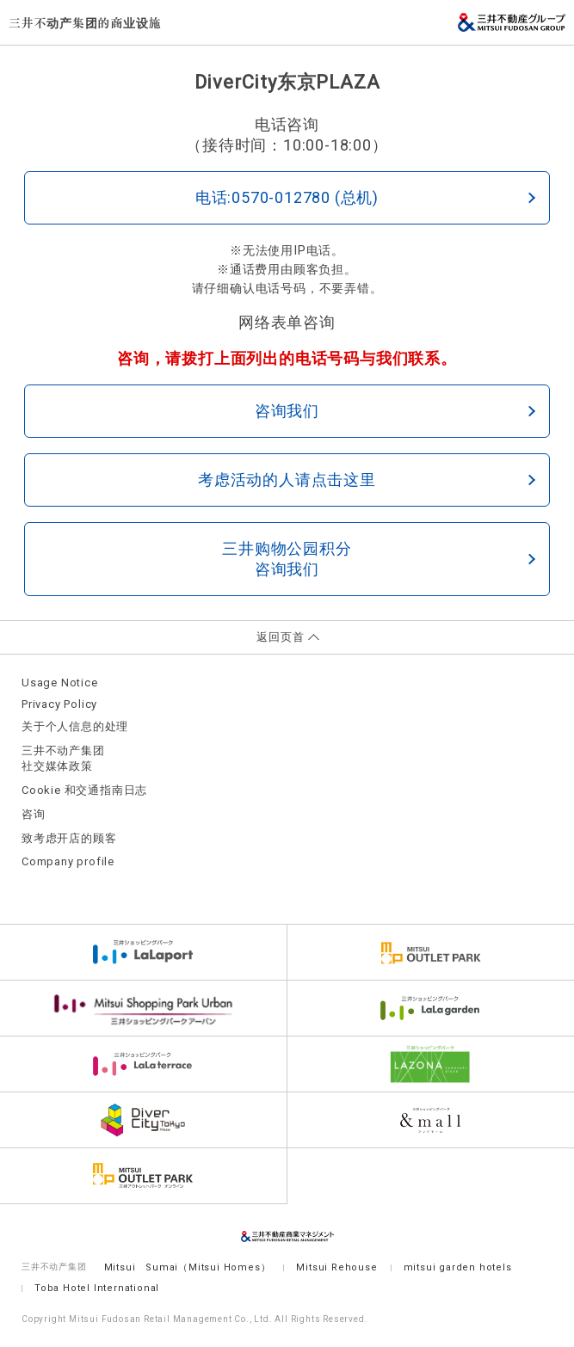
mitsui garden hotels (458, 1267)
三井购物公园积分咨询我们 (378, 558)
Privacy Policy (59, 704)
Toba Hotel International (96, 1288)
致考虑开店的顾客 (69, 838)
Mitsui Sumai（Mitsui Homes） (187, 1267)
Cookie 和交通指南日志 (84, 790)
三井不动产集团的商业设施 (85, 22)
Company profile (68, 861)
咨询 (34, 814)
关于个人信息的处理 (75, 726)
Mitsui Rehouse (336, 1267)
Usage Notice (60, 682)
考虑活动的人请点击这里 (366, 480)
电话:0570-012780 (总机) (365, 197)
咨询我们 (395, 411)
